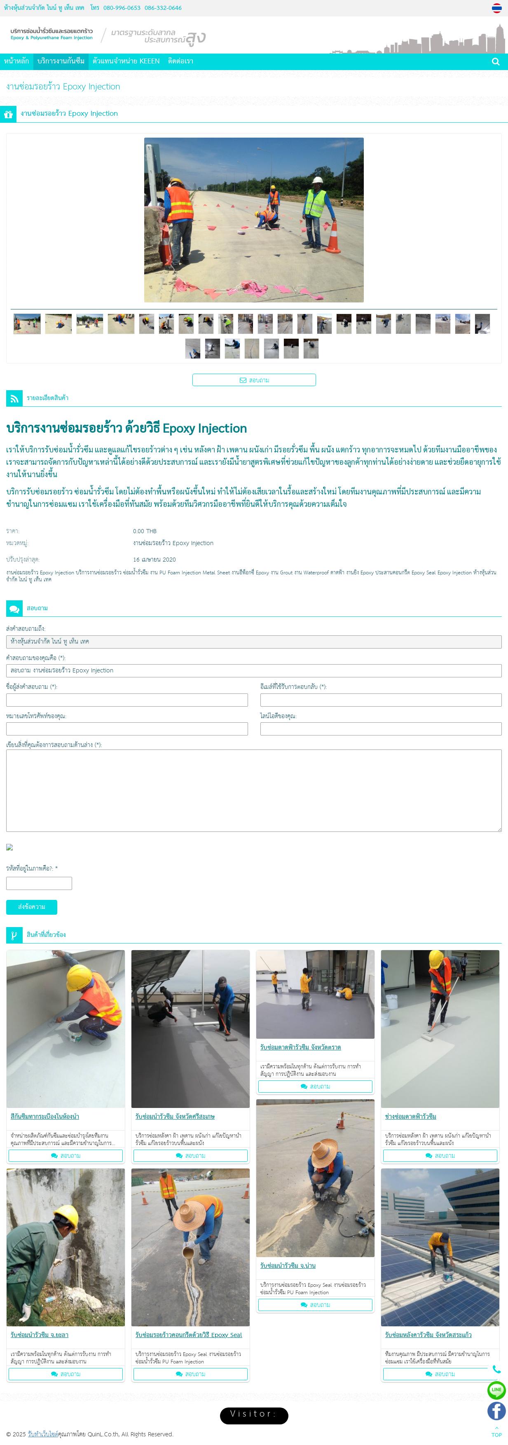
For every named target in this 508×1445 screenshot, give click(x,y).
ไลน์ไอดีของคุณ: (278, 716)
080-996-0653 (121, 8)
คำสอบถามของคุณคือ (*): (36, 658)
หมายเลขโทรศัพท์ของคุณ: (36, 716)
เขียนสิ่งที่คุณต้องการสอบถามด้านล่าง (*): (54, 745)
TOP (497, 1432)
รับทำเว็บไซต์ (43, 1434)
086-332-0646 (162, 8)
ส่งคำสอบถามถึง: (25, 629)
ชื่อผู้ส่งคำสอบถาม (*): (31, 687)
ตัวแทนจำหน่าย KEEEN (126, 61)
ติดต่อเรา (180, 61)
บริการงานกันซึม (60, 61)
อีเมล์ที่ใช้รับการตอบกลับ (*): (293, 687)
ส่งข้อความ (31, 907)
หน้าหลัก (16, 61)
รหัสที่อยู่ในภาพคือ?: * (32, 868)
